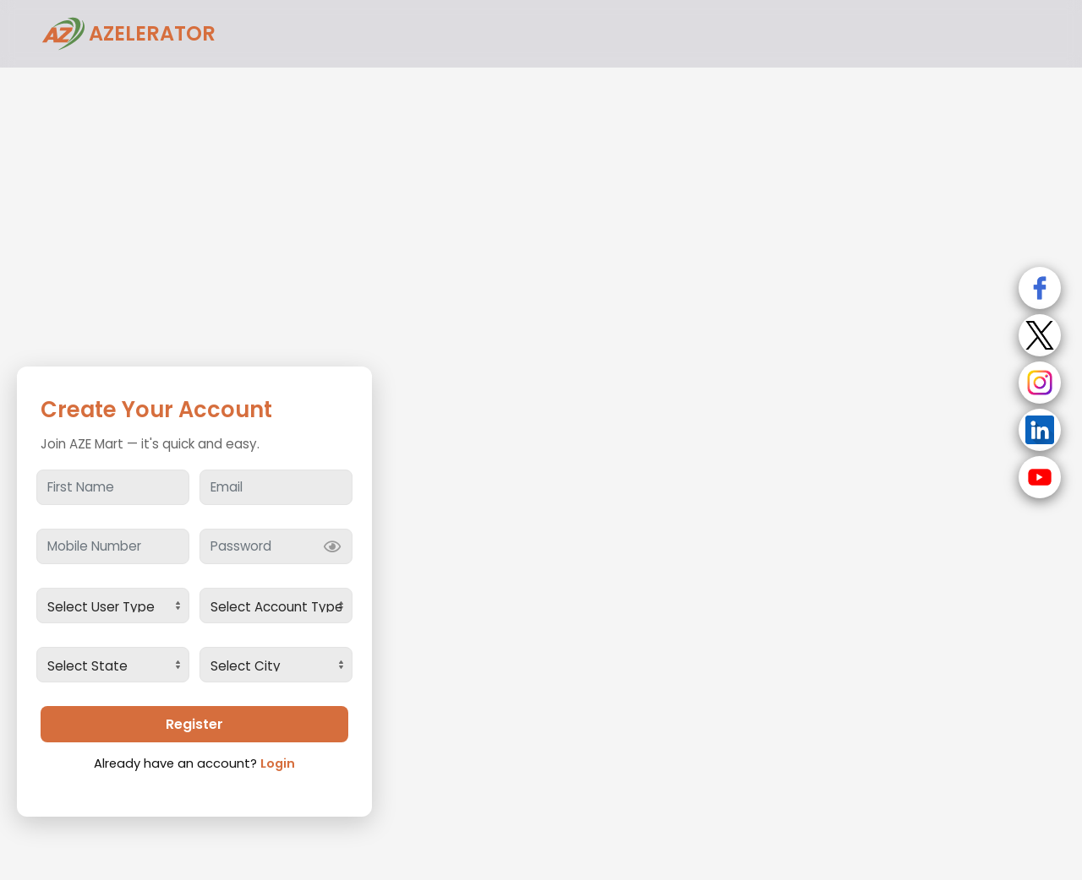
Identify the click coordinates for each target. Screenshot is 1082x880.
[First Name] (112, 487)
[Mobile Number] (112, 546)
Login (277, 763)
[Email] (275, 487)
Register (194, 724)
